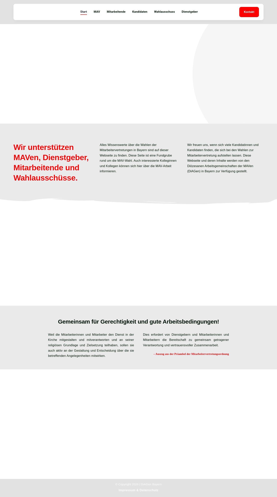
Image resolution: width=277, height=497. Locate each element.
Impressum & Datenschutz (138, 490)
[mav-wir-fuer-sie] (28, 7)
